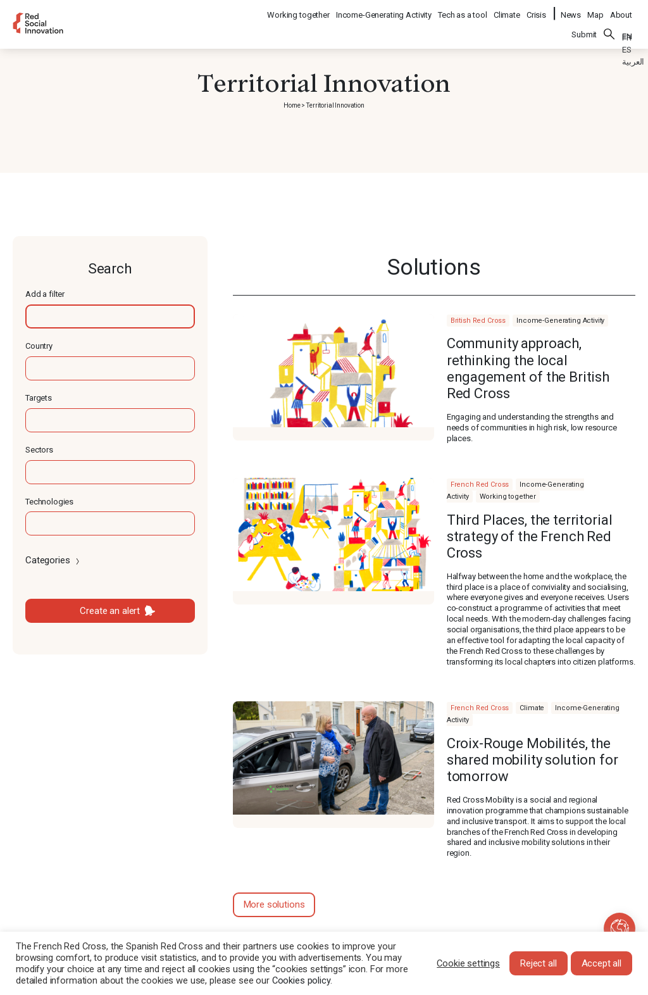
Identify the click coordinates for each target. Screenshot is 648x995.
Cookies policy (301, 980)
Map (595, 10)
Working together (299, 10)
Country (39, 346)
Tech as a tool (463, 10)
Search (609, 26)
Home (292, 105)
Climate (507, 10)
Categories (53, 560)
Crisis (537, 10)
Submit (584, 26)
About (621, 10)
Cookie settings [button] (468, 963)
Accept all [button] (602, 963)
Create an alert (110, 610)
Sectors (39, 449)
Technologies (49, 501)
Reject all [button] (538, 963)
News (571, 10)
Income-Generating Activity (384, 10)
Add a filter (45, 294)
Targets (38, 398)
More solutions (274, 904)
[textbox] (110, 316)
